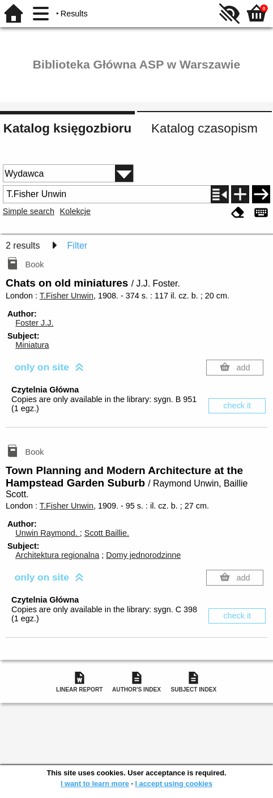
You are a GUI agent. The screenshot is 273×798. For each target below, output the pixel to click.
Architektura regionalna (57, 555)
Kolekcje (75, 211)
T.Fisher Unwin (66, 295)
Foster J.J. (34, 322)
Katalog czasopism (204, 128)
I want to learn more (95, 783)
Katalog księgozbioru (67, 128)
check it (237, 405)
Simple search (28, 211)
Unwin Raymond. (47, 532)
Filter (77, 245)
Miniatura (32, 344)
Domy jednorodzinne (143, 555)
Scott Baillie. (106, 532)
